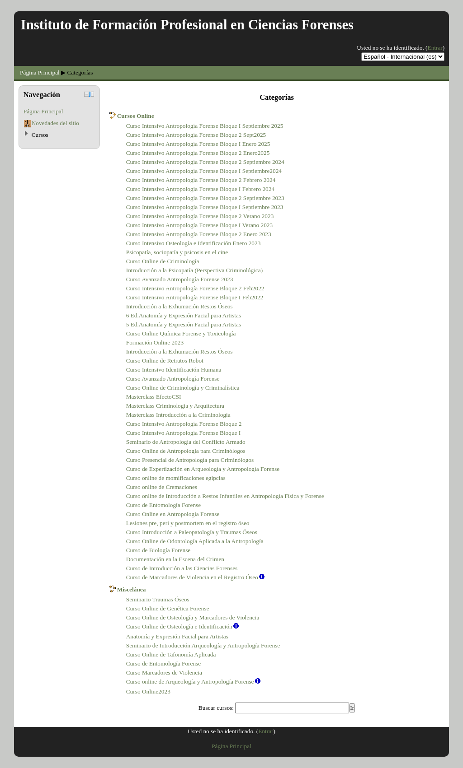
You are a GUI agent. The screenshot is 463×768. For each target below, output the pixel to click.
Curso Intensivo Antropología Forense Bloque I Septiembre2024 (204, 171)
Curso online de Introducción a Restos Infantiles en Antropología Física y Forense (225, 496)
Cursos (40, 134)
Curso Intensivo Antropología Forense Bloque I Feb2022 (195, 297)
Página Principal (40, 72)
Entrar (435, 47)
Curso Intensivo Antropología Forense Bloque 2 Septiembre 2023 (205, 198)
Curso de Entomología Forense (163, 505)
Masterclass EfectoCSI (153, 396)
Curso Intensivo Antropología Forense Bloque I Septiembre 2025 (204, 125)
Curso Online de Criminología (162, 261)
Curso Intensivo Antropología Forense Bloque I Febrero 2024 (200, 189)
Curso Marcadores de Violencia (164, 672)
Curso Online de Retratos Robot (164, 360)
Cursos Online (135, 115)
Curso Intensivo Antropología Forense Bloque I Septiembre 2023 (204, 207)
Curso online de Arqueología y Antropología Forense (190, 681)
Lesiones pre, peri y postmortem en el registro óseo (188, 523)
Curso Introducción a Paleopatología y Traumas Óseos (191, 532)
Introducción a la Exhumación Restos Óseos (179, 306)
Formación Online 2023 (155, 342)
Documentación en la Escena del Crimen (175, 559)
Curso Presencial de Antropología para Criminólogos (190, 459)
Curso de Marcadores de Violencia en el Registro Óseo (192, 577)
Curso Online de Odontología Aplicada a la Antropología (195, 541)
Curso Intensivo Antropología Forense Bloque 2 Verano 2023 (200, 216)
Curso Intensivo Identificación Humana (174, 369)
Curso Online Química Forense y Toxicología (181, 333)
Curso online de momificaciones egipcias (176, 478)
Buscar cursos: (216, 707)
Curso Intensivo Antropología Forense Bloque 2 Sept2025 (196, 134)
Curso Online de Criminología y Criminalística (183, 387)
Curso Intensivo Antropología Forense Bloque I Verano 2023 (199, 225)
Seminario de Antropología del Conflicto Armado (186, 441)
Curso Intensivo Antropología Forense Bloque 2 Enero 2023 (198, 234)
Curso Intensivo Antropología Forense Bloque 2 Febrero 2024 (201, 180)
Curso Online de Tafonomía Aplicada (171, 654)
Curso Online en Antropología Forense (173, 514)
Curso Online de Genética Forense (167, 608)
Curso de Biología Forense (158, 550)
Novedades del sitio (55, 123)
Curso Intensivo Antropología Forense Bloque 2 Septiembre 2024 (205, 161)
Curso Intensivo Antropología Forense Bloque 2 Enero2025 (198, 152)
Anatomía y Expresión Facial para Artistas (177, 636)
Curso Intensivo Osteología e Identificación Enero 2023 (193, 243)
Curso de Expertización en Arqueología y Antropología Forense (202, 468)
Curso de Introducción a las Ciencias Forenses (182, 568)
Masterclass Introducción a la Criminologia (178, 414)
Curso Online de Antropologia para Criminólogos (186, 450)
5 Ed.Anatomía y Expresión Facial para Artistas (183, 324)
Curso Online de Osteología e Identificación (179, 626)
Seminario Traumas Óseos (157, 599)
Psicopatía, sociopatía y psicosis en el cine (177, 252)
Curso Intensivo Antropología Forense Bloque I (183, 432)
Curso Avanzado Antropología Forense (173, 378)
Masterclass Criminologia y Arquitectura (175, 405)
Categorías (80, 72)
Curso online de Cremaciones (161, 487)
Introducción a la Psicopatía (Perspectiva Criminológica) (194, 270)
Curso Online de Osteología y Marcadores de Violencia (193, 617)
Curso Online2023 (148, 691)
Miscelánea (131, 589)
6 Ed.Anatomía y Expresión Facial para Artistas (183, 315)
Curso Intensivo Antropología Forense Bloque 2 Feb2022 (195, 288)
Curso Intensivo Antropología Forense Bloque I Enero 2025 (198, 143)
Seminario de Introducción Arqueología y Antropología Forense (203, 645)
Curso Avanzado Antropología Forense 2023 (179, 279)
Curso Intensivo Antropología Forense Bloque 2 (184, 423)
